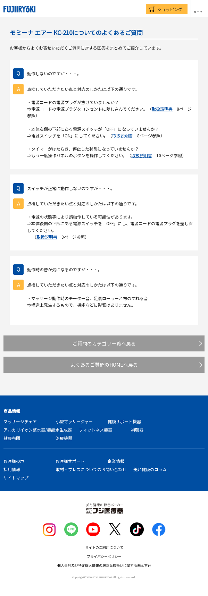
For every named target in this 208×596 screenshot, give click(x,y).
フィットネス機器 (95, 430)
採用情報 (11, 469)
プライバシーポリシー (104, 556)
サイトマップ (15, 477)
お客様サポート (70, 461)
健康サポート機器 (124, 421)
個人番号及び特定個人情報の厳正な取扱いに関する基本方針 (104, 565)
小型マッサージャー (74, 421)
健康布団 (11, 438)
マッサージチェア (20, 421)
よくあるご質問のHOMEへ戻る (104, 364)
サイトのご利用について (104, 547)
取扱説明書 (162, 109)
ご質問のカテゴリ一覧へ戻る (104, 343)
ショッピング (169, 9)
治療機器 (64, 438)
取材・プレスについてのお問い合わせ (91, 469)
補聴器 (137, 430)
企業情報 (116, 461)
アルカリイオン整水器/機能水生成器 (37, 430)
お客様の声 (13, 461)
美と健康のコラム (150, 469)
